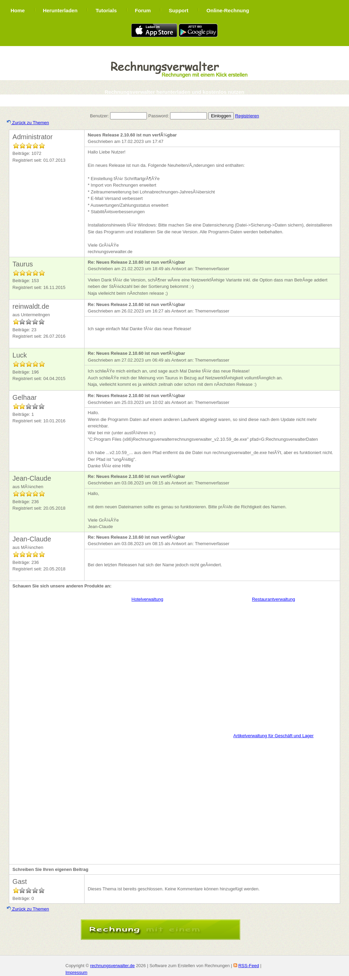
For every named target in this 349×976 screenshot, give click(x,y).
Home (18, 10)
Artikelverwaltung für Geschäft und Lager (273, 735)
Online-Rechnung (228, 10)
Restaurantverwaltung (273, 599)
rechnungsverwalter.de (112, 965)
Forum (143, 10)
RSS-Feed (248, 965)
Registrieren (247, 115)
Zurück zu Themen (28, 122)
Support (178, 10)
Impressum (76, 972)
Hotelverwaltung (147, 599)
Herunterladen (60, 10)
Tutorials (106, 10)
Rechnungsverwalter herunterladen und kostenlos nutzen (174, 92)
